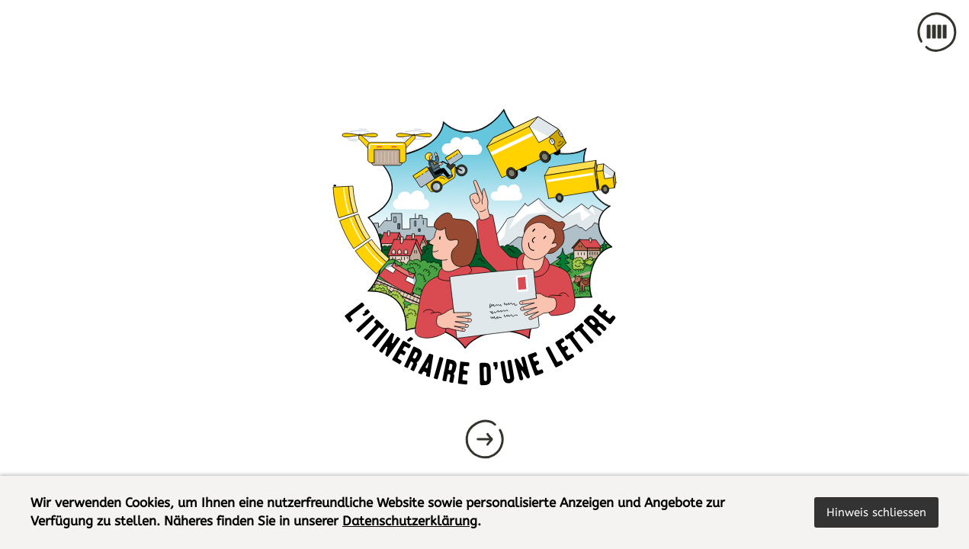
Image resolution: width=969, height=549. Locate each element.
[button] (876, 512)
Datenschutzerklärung (409, 520)
